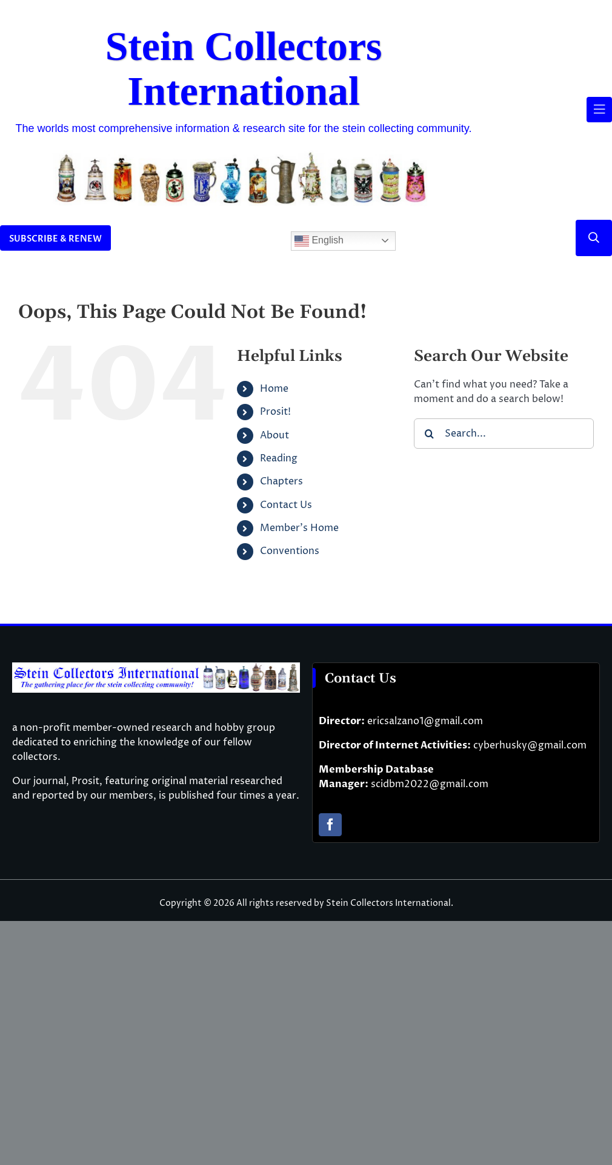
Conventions (289, 551)
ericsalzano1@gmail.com (425, 721)
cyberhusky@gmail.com (530, 745)
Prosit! (275, 411)
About (274, 435)
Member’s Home (299, 528)
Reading (279, 458)
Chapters (281, 481)
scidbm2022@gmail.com (429, 784)
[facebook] (330, 824)
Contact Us (286, 505)
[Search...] (504, 433)
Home (274, 388)
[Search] (429, 433)
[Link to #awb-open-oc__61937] (599, 109)
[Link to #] (594, 238)
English (319, 241)
